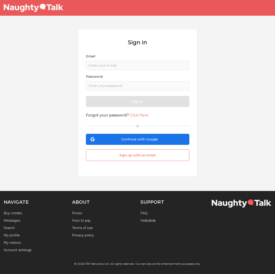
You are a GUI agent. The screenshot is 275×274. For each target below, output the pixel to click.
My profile (12, 235)
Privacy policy (83, 235)
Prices (77, 213)
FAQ (144, 213)
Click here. (139, 115)
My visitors (12, 243)
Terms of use (82, 228)
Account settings (17, 250)
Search (9, 228)
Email (90, 56)
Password (94, 76)
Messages (12, 220)
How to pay (81, 220)
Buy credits (13, 213)
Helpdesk (148, 220)
